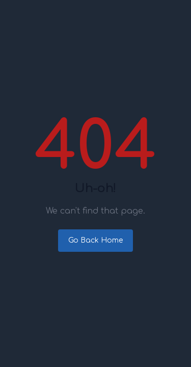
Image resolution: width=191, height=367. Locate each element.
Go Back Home (95, 240)
